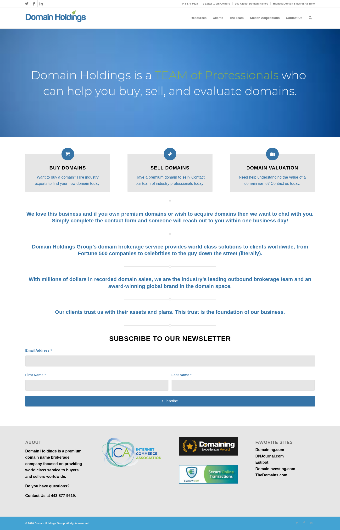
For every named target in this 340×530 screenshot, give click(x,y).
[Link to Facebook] (33, 3)
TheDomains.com (271, 475)
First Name (35, 375)
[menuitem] (216, 3)
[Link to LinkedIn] (41, 3)
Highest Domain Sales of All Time (294, 3)
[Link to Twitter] (26, 3)
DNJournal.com (269, 456)
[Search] (310, 17)
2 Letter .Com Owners (216, 3)
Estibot (261, 462)
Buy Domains (68, 167)
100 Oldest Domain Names (251, 3)
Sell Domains (170, 167)
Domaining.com (269, 450)
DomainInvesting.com (275, 469)
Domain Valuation (272, 167)
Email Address (38, 350)
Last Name (182, 375)
